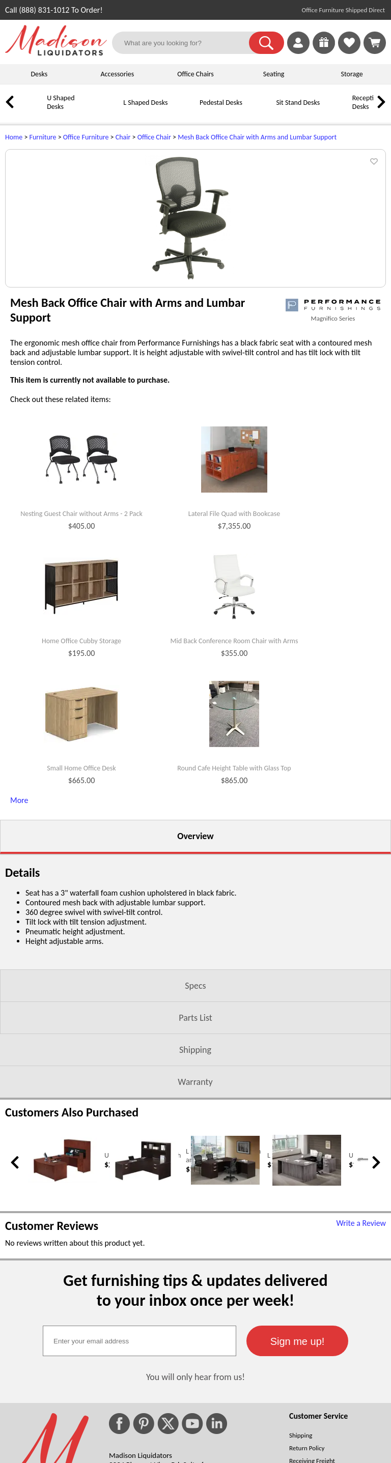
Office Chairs (195, 74)
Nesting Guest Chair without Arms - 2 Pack (81, 616)
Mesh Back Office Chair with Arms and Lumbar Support (257, 137)
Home (13, 137)
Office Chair (154, 137)
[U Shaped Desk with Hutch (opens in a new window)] (62, 1282)
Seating (274, 74)
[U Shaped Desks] (33, 110)
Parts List (195, 1119)
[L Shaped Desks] (109, 110)
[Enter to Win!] (324, 51)
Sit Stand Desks (298, 102)
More (19, 902)
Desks (39, 74)
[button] (266, 43)
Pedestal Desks (221, 102)
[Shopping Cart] (375, 43)
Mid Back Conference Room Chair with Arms (234, 743)
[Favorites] (349, 51)
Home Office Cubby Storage (81, 743)
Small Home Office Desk (81, 870)
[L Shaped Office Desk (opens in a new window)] (225, 1284)
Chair (123, 137)
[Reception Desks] (338, 110)
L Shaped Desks (145, 102)
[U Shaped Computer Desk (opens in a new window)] (306, 1285)
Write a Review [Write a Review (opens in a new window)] (361, 1325)
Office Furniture (86, 137)
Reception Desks (366, 102)
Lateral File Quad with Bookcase (234, 616)
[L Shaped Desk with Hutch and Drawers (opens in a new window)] (143, 1285)
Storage (352, 74)
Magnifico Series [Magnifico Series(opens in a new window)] (333, 420)
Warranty (195, 1183)
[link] (375, 43)
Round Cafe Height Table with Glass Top (234, 870)
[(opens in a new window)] (333, 407)
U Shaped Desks (60, 102)
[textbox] (139, 1442)
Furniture (43, 137)
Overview (195, 937)
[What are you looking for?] (187, 43)
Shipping (195, 1151)
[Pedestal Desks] (186, 110)
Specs (195, 1087)
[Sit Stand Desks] (262, 110)
